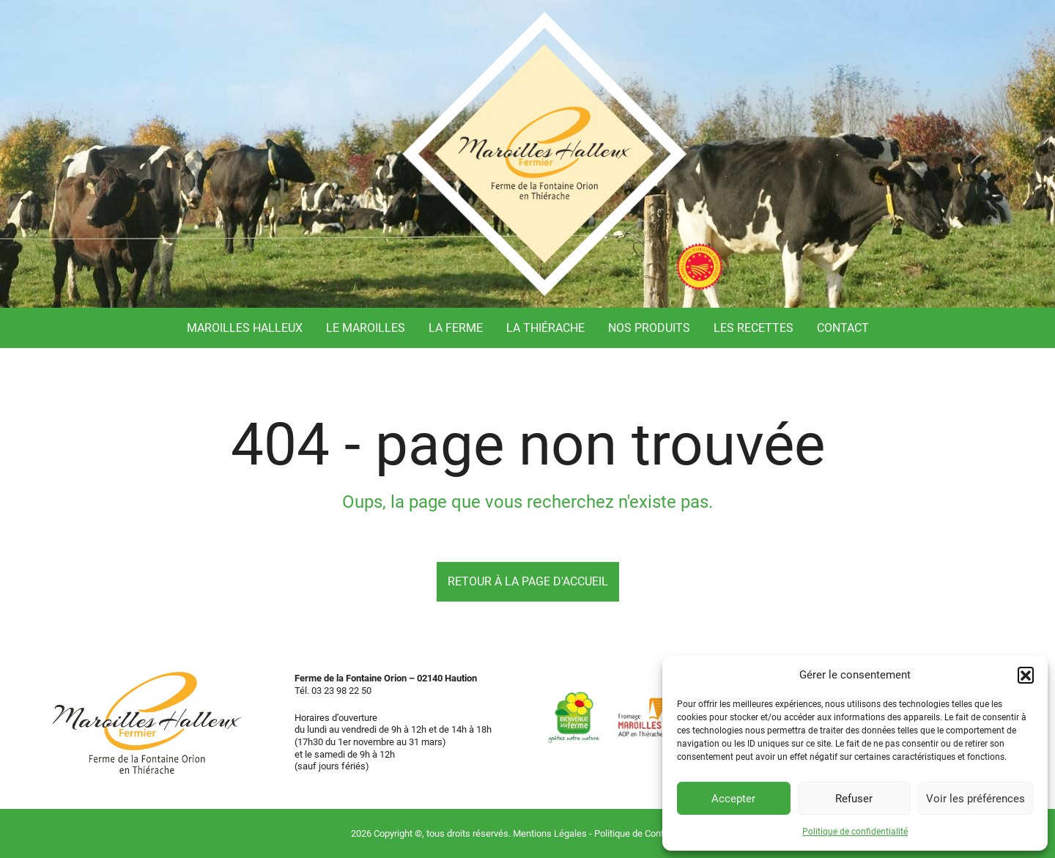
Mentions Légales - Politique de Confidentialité (608, 833)
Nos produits (649, 328)
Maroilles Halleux (245, 328)
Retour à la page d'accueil (528, 581)
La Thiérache (545, 328)
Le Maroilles (365, 328)
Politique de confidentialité (855, 831)
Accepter (733, 798)
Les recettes (753, 328)
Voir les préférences (975, 798)
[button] (1025, 674)
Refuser (854, 798)
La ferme (456, 328)
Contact (843, 328)
